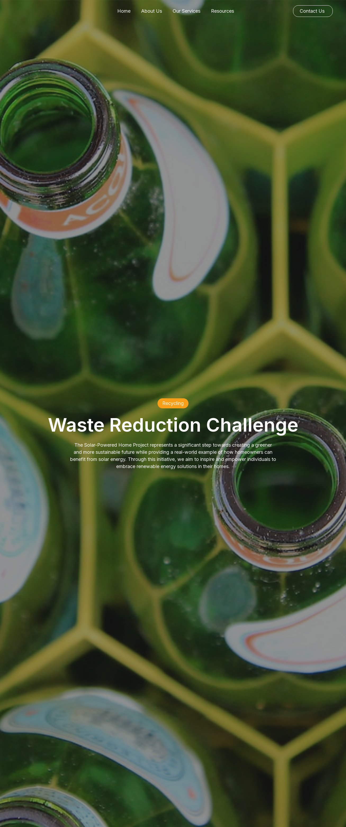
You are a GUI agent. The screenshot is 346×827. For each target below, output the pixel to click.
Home (124, 11)
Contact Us (312, 11)
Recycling (173, 403)
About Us (151, 11)
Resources (222, 11)
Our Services (186, 11)
